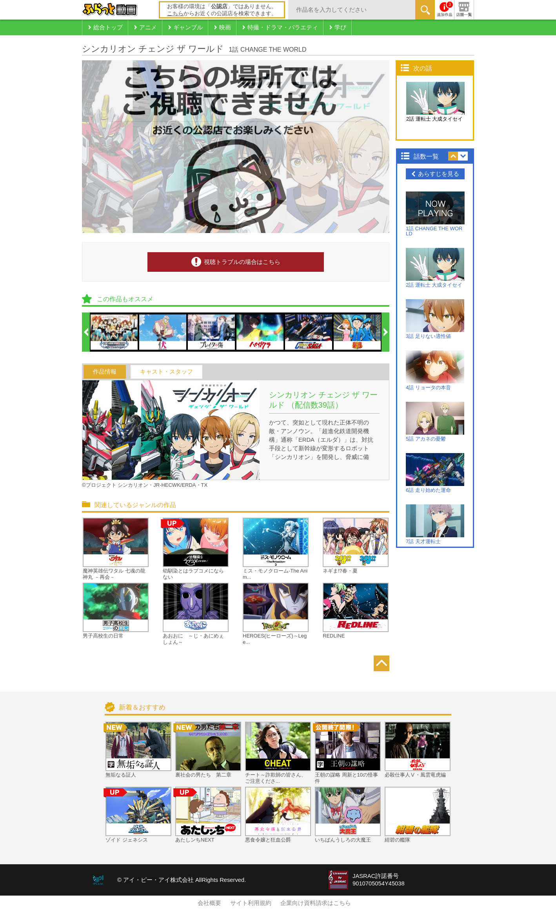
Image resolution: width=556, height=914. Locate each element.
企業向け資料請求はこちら (315, 903)
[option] (114, 332)
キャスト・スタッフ (166, 371)
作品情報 (104, 371)
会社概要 (209, 903)
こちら (175, 13)
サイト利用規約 (250, 903)
